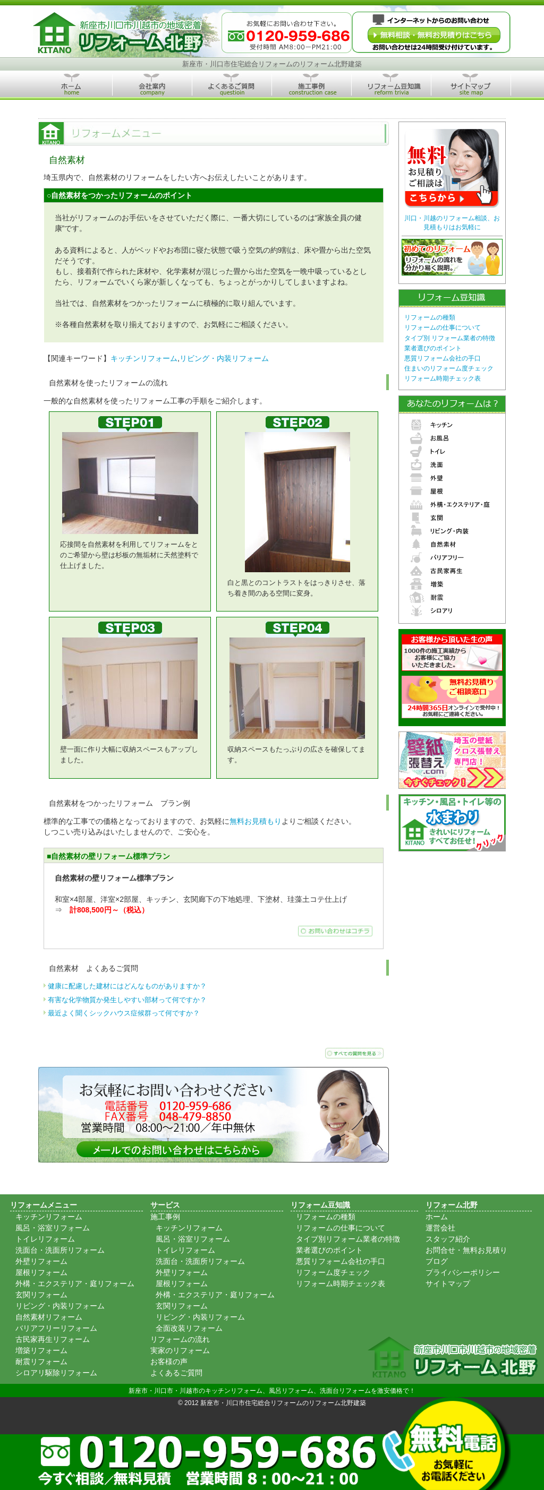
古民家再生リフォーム (52, 1339)
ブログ (437, 1261)
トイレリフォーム (45, 1239)
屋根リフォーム (41, 1272)
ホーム (437, 1216)
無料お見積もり (256, 821)
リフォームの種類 (429, 317)
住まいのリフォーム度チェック (449, 368)
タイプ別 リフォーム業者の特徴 (449, 338)
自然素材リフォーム (48, 1317)
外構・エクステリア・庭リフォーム (74, 1283)
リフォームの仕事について (442, 327)
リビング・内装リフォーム (224, 358)
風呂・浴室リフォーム (52, 1228)
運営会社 (440, 1228)
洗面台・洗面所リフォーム (60, 1250)
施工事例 (165, 1216)
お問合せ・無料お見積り (466, 1250)
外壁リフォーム (41, 1261)
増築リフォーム (41, 1350)
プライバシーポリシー (463, 1272)
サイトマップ (448, 1283)
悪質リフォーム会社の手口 (442, 358)
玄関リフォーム (41, 1294)
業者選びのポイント (433, 348)
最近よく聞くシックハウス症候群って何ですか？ (124, 1013)
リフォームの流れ (180, 1339)
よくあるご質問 (176, 1372)
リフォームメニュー (43, 1205)
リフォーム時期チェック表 (442, 378)
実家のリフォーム (180, 1350)
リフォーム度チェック (333, 1272)
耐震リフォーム (41, 1361)
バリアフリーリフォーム (56, 1328)
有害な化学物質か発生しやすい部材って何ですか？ (127, 1000)
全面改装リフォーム (189, 1328)
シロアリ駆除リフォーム (56, 1372)
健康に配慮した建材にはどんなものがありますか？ (127, 986)
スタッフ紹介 (448, 1239)
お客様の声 (169, 1361)
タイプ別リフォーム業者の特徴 (348, 1239)
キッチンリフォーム (143, 358)
